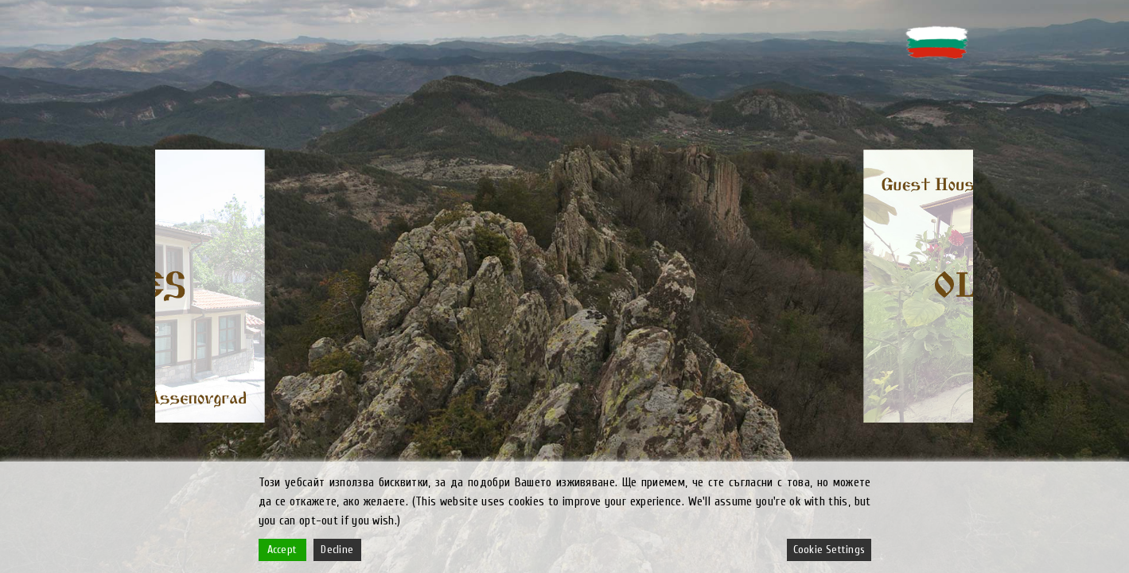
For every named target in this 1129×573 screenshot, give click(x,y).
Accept (282, 549)
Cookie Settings (829, 549)
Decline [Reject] (337, 549)
